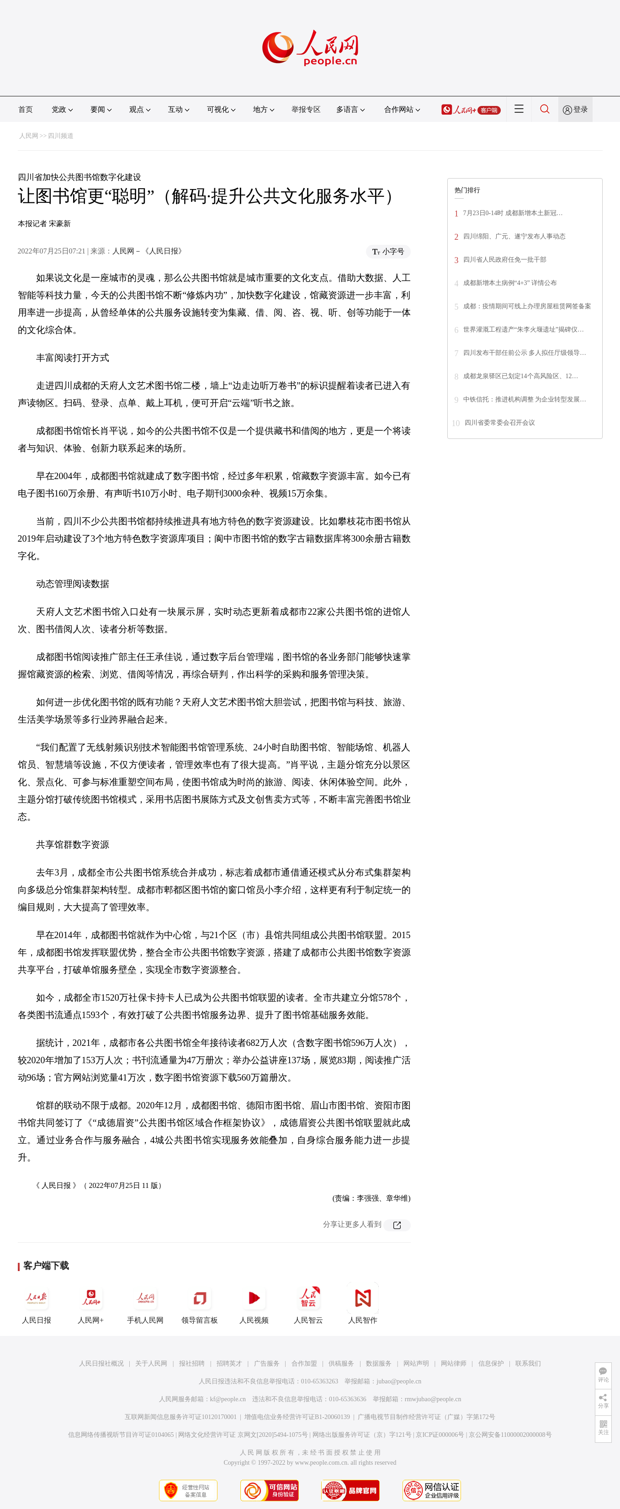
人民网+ (91, 1303)
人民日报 (37, 1303)
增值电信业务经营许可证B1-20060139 (297, 1417)
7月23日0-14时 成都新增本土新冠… (513, 213)
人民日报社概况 (101, 1363)
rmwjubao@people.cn (433, 1399)
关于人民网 (151, 1363)
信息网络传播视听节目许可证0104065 (121, 1434)
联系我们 (528, 1363)
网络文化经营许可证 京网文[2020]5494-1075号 (243, 1434)
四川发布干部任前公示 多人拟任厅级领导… (525, 352)
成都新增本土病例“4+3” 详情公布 (510, 283)
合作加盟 (304, 1363)
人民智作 (363, 1303)
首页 (25, 109)
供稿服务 (341, 1363)
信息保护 (491, 1363)
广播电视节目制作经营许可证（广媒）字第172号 (426, 1417)
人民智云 (308, 1303)
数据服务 (379, 1363)
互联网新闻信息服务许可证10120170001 (181, 1417)
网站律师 (453, 1363)
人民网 (28, 135)
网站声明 (416, 1363)
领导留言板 (199, 1303)
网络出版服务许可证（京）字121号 (362, 1434)
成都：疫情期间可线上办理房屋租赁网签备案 (527, 306)
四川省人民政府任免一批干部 (504, 259)
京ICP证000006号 (440, 1434)
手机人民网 (145, 1303)
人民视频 (254, 1303)
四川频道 (61, 135)
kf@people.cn (228, 1399)
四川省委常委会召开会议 (500, 422)
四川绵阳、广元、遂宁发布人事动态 (514, 236)
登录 (580, 109)
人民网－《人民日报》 (148, 251)
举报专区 (306, 109)
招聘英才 (229, 1363)
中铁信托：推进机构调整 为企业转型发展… (525, 399)
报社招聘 (192, 1363)
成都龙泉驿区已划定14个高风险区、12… (520, 376)
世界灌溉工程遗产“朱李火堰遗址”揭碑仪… (523, 329)
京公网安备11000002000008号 (510, 1434)
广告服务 (267, 1363)
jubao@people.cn (398, 1381)
